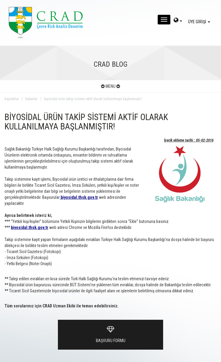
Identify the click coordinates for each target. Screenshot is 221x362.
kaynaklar (12, 99)
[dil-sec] (178, 21)
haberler (31, 99)
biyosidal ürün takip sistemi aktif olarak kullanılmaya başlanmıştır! (93, 99)
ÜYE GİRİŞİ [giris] (200, 21)
